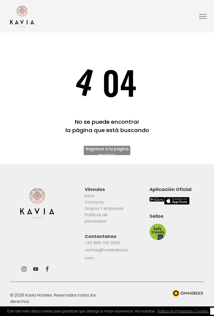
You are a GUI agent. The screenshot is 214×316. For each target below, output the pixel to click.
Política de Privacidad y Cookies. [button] (183, 311)
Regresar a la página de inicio (107, 150)
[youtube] (35, 269)
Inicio (90, 196)
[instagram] (24, 269)
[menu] (202, 16)
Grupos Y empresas (104, 208)
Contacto (94, 202)
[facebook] (47, 269)
